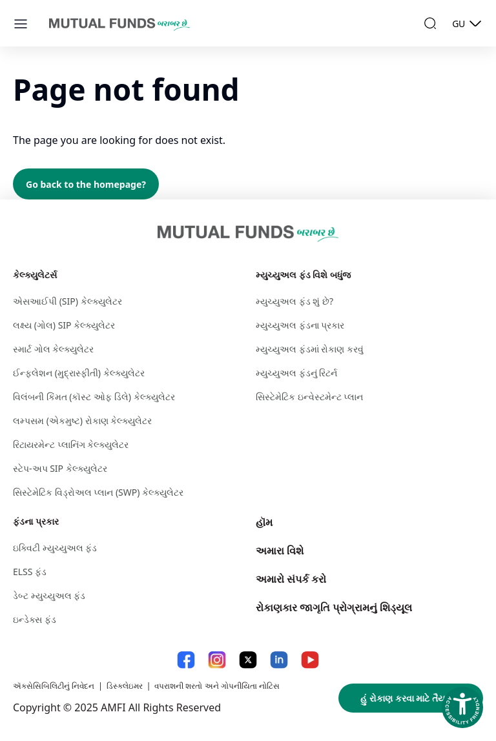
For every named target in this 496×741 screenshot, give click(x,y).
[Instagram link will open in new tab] (217, 660)
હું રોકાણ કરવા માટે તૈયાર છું (410, 698)
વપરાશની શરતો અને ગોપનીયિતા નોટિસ (216, 685)
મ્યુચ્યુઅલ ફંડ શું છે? (294, 301)
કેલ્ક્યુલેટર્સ (35, 275)
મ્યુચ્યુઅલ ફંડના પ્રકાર (300, 325)
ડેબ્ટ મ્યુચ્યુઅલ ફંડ (49, 595)
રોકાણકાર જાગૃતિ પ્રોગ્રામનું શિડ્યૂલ (334, 607)
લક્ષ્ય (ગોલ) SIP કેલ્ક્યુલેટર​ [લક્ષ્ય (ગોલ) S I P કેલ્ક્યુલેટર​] (64, 325)
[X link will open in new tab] (248, 660)
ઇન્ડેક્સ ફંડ (34, 619)
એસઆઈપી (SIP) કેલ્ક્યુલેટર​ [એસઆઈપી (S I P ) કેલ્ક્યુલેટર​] (67, 301)
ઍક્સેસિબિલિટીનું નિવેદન (53, 685)
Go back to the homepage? (86, 184)
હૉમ (264, 522)
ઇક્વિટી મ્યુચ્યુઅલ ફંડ (55, 548)
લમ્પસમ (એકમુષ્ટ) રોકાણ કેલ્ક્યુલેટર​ (82, 420)
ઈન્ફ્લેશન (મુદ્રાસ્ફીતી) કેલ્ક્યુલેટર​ (79, 373)
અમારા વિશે (280, 550)
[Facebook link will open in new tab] (186, 660)
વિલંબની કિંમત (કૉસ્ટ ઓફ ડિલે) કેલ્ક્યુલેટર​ (94, 397)
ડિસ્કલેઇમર (125, 685)
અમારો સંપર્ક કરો (291, 579)
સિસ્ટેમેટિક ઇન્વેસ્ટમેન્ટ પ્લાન (309, 397)
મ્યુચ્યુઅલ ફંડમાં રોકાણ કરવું (310, 349)
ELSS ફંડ (29, 571)
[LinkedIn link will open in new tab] (279, 660)
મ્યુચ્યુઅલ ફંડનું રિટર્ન (296, 373)
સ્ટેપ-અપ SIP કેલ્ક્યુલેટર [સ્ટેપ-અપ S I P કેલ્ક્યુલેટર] (60, 468)
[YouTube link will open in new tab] (310, 660)
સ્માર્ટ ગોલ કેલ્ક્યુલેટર (53, 349)
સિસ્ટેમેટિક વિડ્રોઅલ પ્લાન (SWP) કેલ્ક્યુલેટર (98, 492)
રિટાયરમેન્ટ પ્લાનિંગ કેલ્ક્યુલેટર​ (71, 444)
